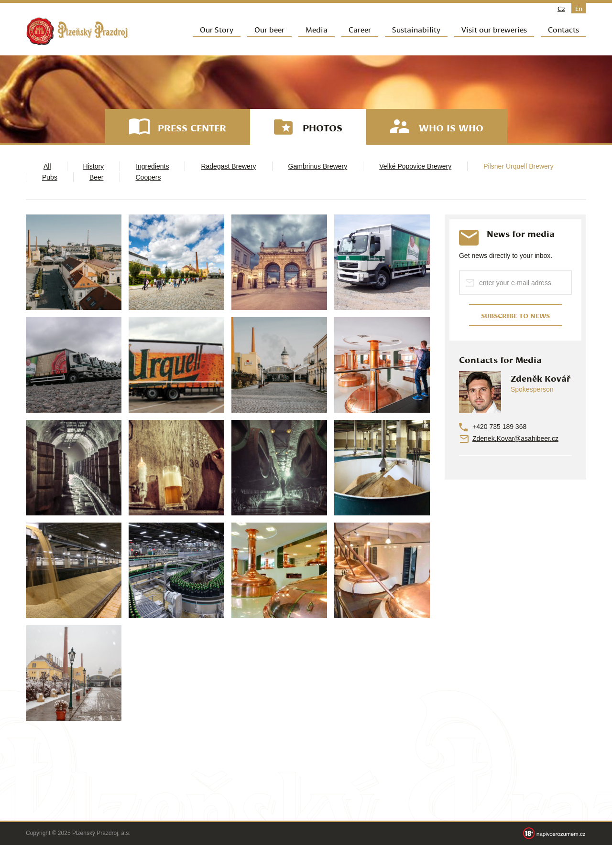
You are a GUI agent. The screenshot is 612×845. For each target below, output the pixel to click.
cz (561, 8)
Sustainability (416, 28)
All (47, 166)
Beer (96, 177)
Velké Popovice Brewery (415, 166)
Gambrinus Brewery (318, 166)
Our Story (216, 28)
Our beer (269, 28)
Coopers (148, 177)
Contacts (563, 28)
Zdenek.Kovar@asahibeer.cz (515, 438)
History (93, 166)
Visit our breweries (494, 28)
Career (360, 28)
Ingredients (152, 166)
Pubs (49, 177)
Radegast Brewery (228, 166)
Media (317, 28)
